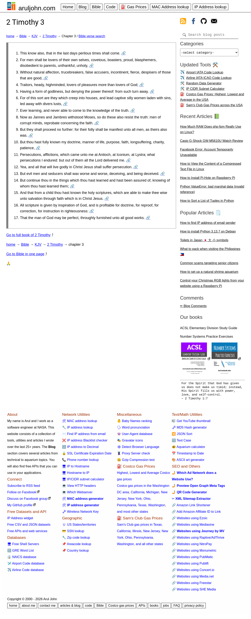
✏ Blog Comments (193, 307)
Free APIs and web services (27, 532)
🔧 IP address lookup (77, 429)
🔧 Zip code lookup (76, 539)
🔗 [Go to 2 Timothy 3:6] (65, 104)
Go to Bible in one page (25, 254)
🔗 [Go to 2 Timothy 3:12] (135, 167)
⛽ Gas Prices (134, 7)
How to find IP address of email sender (208, 224)
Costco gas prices (121, 607)
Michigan (152, 494)
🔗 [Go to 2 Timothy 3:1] (123, 53)
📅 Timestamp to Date (188, 455)
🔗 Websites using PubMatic (192, 558)
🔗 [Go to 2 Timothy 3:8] (96, 123)
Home (68, 7)
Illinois (136, 532)
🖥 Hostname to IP (75, 474)
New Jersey (151, 532)
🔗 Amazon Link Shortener (191, 506)
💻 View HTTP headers (79, 487)
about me (28, 607)
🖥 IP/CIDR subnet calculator (83, 481)
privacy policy (194, 607)
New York (135, 500)
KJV (34, 36)
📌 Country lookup (75, 552)
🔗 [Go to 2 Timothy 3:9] (30, 135)
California (137, 494)
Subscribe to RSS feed (23, 487)
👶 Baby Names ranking (134, 422)
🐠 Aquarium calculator (188, 448)
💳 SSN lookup (73, 532)
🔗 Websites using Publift (190, 565)
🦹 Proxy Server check (133, 455)
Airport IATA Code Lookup (204, 74)
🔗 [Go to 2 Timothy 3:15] (106, 199)
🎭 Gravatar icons (130, 442)
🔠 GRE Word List (20, 552)
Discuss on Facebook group (27, 500)
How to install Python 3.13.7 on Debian (208, 233)
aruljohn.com (36, 8)
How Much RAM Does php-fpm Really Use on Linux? (210, 131)
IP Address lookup (210, 7)
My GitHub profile (19, 506)
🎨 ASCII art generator (188, 461)
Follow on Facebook (21, 494)
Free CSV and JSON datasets (28, 526)
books (154, 607)
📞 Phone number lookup (80, 461)
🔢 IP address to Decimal (80, 448)
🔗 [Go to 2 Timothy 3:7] (132, 110)
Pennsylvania (126, 506)
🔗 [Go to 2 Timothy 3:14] (72, 186)
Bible (96, 7)
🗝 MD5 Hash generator (189, 429)
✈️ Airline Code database (25, 571)
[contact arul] (214, 22)
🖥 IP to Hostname (75, 468)
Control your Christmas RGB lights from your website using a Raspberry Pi (212, 284)
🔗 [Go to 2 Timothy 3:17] (148, 218)
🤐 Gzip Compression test (136, 461)
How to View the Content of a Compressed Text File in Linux (210, 168)
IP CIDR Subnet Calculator (205, 90)
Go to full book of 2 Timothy (28, 235)
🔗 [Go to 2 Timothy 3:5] (152, 91)
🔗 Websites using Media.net (193, 578)
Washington (156, 506)
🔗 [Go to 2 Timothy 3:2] (91, 66)
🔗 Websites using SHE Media (194, 591)
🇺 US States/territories (79, 526)
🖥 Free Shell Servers (23, 545)
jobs (166, 607)
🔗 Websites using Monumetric (194, 552)
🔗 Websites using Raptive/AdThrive (198, 539)
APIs (141, 607)
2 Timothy (50, 36)
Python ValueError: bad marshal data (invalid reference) (212, 190)
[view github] (204, 22)
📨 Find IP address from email (83, 435)
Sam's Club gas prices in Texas (139, 526)
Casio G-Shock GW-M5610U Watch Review (211, 142)
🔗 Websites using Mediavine (193, 526)
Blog (83, 7)
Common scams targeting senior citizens (209, 264)
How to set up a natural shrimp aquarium (209, 273)
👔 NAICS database (21, 558)
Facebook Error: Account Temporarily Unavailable (206, 153)
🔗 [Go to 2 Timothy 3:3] (45, 78)
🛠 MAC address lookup (79, 422)
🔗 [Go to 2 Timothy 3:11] (128, 160)
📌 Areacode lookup (76, 545)
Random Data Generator (203, 85)
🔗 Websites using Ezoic (189, 519)
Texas (142, 506)
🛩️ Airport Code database (25, 565)
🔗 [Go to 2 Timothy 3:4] (141, 85)
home (10, 36)
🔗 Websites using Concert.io (193, 571)
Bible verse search (91, 36)
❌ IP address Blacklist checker (84, 442)
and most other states (132, 513)
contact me (48, 607)
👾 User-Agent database (135, 435)
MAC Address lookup (170, 7)
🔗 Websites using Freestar (192, 584)
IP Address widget (20, 519)
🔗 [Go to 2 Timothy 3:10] (38, 148)
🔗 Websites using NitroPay (192, 545)
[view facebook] (193, 22)
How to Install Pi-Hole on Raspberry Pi (207, 179)
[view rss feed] (183, 22)
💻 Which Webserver (77, 494)
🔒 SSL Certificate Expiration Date (86, 455)
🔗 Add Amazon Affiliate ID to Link (196, 513)
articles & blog (70, 607)
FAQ (176, 607)
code (88, 607)
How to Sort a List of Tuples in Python (207, 202)
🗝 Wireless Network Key (80, 513)
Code (110, 7)
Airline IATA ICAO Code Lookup (208, 79)
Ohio (146, 500)
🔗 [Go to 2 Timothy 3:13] (162, 174)
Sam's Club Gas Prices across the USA (214, 106)
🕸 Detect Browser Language (138, 448)
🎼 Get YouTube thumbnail (191, 422)
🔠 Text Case (181, 442)
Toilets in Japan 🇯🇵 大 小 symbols (204, 242)
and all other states (149, 545)
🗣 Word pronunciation (133, 429)
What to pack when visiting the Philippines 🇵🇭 (210, 253)
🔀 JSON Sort (182, 435)
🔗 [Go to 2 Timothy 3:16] (91, 211)
